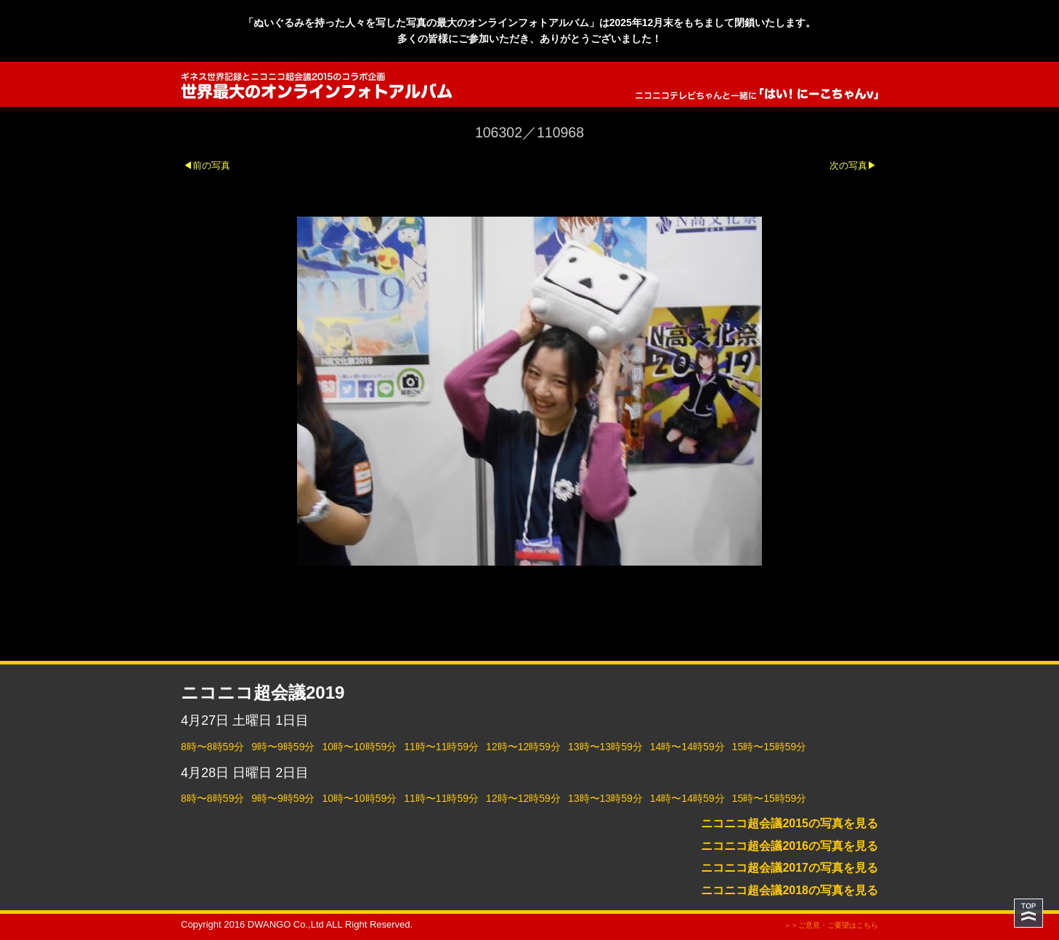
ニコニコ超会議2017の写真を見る (789, 867)
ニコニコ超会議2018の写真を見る (789, 890)
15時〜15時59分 (769, 746)
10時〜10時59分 (359, 746)
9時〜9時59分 (283, 746)
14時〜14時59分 (687, 746)
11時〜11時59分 (441, 746)
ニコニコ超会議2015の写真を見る (789, 823)
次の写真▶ (853, 165)
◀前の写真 (206, 165)
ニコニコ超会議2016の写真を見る (789, 846)
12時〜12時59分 (523, 746)
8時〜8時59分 (212, 746)
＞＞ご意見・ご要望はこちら (831, 925)
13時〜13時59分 (605, 746)
